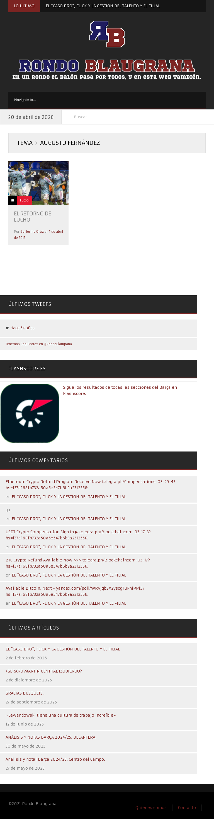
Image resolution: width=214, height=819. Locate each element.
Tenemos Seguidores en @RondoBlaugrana (39, 344)
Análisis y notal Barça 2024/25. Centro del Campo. (55, 759)
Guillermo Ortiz (32, 232)
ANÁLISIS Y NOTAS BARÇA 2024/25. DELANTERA (50, 737)
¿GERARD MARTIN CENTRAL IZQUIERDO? (44, 671)
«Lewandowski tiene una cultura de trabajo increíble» (61, 715)
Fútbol (25, 200)
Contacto (187, 807)
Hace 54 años (22, 328)
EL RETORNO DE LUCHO (32, 216)
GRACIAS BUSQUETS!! (25, 693)
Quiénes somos (151, 807)
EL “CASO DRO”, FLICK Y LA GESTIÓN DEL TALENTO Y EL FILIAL (103, 5)
